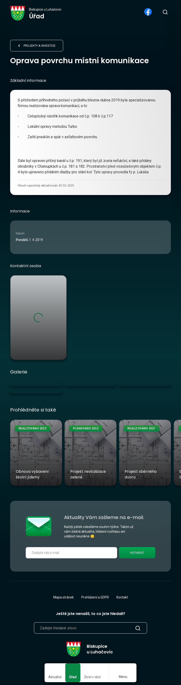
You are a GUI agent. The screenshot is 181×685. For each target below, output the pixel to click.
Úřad (73, 677)
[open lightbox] (36, 383)
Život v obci (92, 677)
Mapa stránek (63, 597)
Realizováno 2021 (141, 428)
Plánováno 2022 (86, 428)
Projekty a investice (39, 45)
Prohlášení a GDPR (95, 597)
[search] (165, 12)
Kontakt (122, 597)
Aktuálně (55, 677)
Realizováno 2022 (32, 428)
